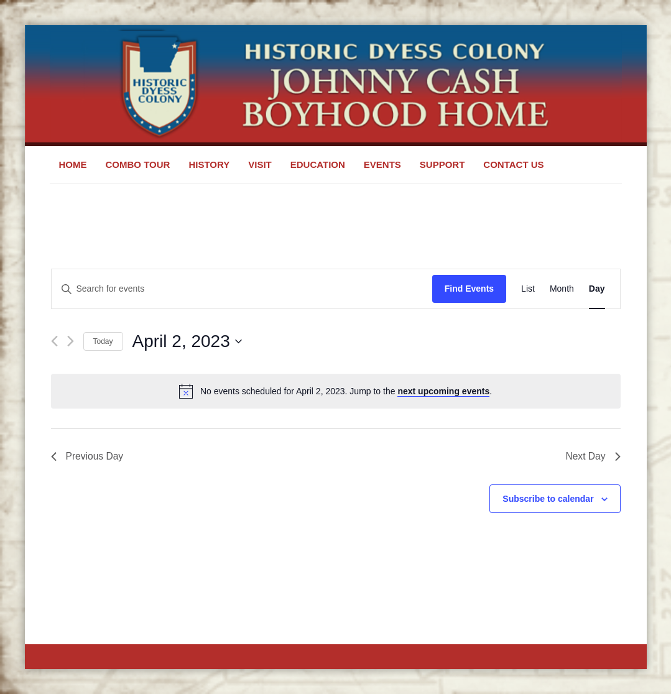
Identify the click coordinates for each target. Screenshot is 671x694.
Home (73, 164)
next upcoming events (443, 391)
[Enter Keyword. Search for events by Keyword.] (242, 288)
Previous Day (88, 456)
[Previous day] (54, 341)
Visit (260, 164)
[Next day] (70, 341)
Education (317, 164)
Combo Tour (138, 164)
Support (442, 164)
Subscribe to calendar (547, 499)
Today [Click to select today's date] (103, 341)
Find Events (469, 289)
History (208, 164)
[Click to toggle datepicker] (187, 341)
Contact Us (513, 164)
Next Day (593, 456)
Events (382, 164)
